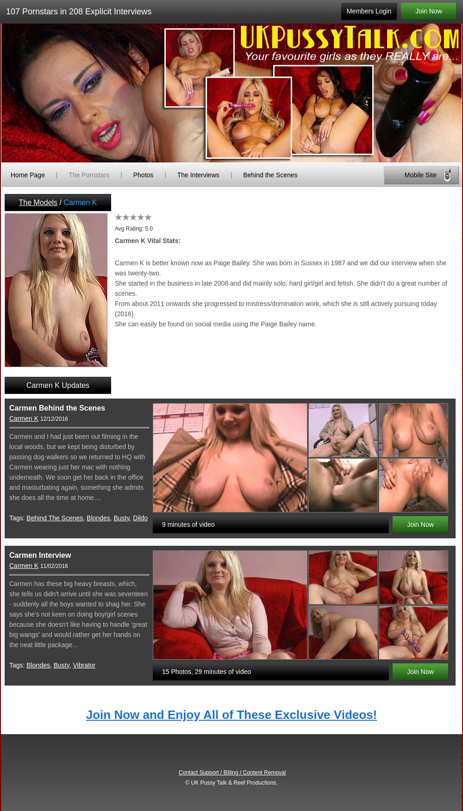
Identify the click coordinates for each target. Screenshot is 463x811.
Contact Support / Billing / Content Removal (232, 772)
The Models (38, 202)
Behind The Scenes (54, 518)
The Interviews (198, 175)
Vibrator (84, 665)
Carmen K (23, 418)
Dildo (140, 518)
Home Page (28, 175)
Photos (143, 175)
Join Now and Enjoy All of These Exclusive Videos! (231, 715)
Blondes (98, 518)
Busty (121, 518)
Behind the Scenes (270, 175)
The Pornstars (89, 175)
